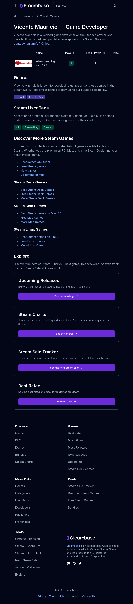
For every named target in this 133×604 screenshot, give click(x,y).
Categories (22, 493)
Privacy (42, 596)
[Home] (15, 16)
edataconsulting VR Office (31, 43)
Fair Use (64, 596)
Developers (28, 15)
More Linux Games (33, 245)
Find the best (66, 401)
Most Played (76, 440)
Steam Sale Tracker (81, 486)
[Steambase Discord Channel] (68, 563)
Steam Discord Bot (27, 546)
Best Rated (75, 433)
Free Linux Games (33, 241)
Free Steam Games (80, 500)
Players (71, 53)
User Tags (22, 500)
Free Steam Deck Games (37, 194)
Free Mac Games (32, 217)
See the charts (66, 333)
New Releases (77, 454)
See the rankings (66, 296)
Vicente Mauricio (50, 15)
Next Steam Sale (26, 560)
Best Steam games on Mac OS (41, 213)
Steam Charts (24, 462)
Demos (20, 447)
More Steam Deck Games (38, 198)
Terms (53, 596)
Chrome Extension (27, 539)
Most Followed (78, 447)
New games (29, 170)
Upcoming (75, 462)
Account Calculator (28, 567)
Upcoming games (33, 175)
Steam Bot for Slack (28, 553)
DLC (18, 440)
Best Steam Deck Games (37, 190)
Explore (20, 574)
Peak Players (96, 53)
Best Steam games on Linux (39, 237)
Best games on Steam (35, 162)
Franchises (22, 522)
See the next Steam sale (66, 367)
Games (20, 433)
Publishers (22, 514)
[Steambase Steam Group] (74, 563)
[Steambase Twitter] (80, 563)
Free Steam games (33, 166)
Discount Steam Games (83, 493)
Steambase (73, 545)
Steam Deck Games (81, 469)
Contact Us (88, 596)
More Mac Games (33, 222)
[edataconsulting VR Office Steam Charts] (23, 62)
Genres (20, 486)
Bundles (20, 454)
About (75, 596)
